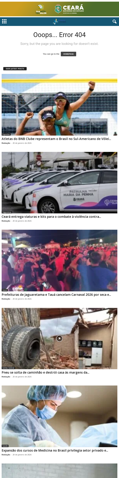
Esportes (6, 134)
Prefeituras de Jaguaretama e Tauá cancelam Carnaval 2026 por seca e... (56, 295)
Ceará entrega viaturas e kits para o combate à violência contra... (51, 217)
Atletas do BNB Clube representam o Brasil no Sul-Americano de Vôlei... (56, 139)
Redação (6, 143)
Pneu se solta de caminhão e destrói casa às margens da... (45, 372)
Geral (4, 290)
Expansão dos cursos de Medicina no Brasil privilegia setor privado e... (55, 450)
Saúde (5, 446)
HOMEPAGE (68, 54)
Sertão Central (8, 368)
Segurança (6, 212)
